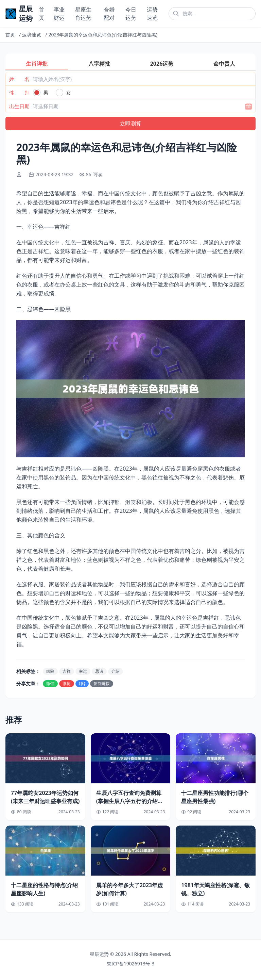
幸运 (83, 671)
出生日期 (19, 106)
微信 (50, 683)
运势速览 (31, 34)
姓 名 (19, 79)
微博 (67, 683)
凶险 (50, 671)
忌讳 (99, 671)
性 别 (19, 92)
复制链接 (101, 683)
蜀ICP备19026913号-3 (131, 963)
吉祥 (67, 671)
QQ (82, 683)
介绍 (115, 671)
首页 (10, 34)
